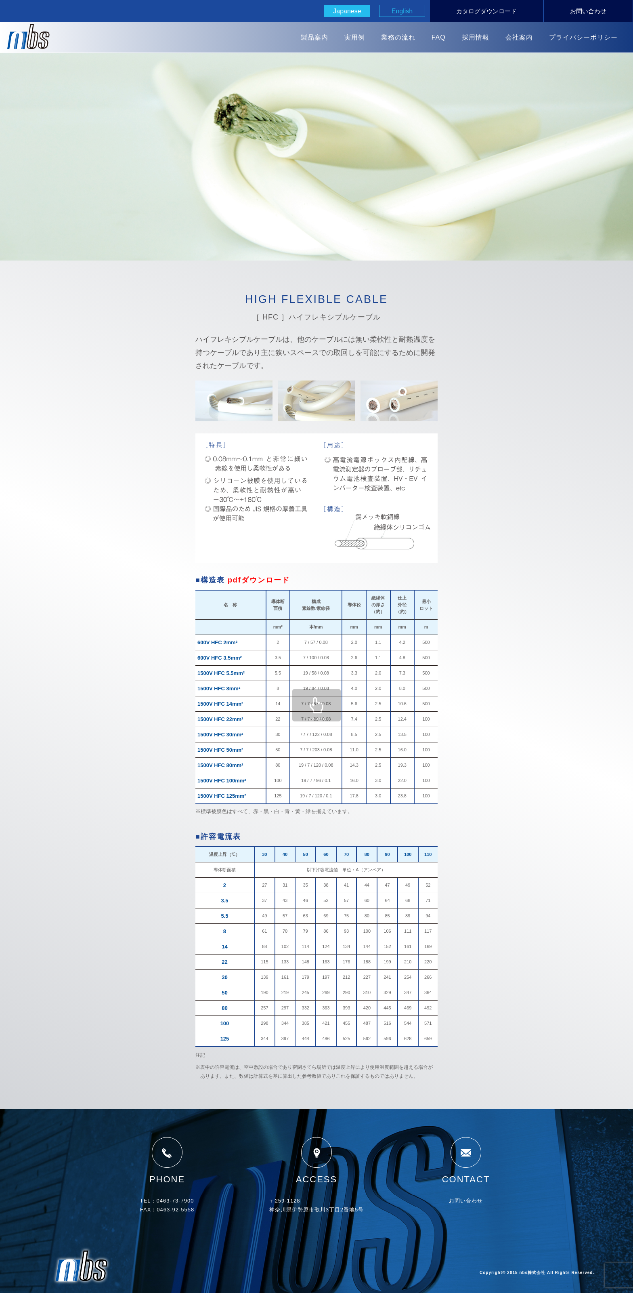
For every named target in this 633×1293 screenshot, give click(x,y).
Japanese (347, 11)
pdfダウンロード (259, 580)
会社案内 (519, 37)
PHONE (167, 1160)
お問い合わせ (588, 11)
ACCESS (316, 1160)
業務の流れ (398, 37)
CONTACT (466, 1160)
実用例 (354, 37)
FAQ (439, 37)
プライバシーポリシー (583, 37)
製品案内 (314, 37)
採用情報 (475, 37)
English (402, 11)
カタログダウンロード (486, 11)
